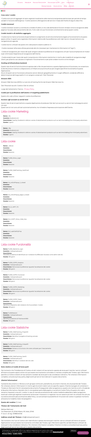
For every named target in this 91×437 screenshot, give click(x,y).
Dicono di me (57, 6)
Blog (65, 6)
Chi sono (20, 2)
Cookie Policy (17, 433)
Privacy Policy (29, 89)
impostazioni (58, 432)
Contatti (71, 6)
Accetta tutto (83, 433)
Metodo (28, 2)
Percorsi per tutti (53, 2)
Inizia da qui (70, 2)
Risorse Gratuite (46, 6)
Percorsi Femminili (39, 2)
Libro (62, 2)
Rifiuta (73, 431)
